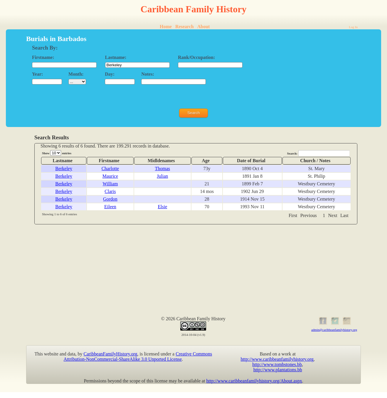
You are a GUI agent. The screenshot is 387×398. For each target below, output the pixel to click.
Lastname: (116, 57)
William (110, 183)
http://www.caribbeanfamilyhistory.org (277, 359)
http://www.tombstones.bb (277, 364)
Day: (110, 74)
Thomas (162, 168)
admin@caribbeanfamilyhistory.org (334, 329)
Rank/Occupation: (196, 57)
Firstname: (43, 57)
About (203, 26)
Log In (353, 27)
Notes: (147, 74)
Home (166, 26)
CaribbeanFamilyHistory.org (110, 353)
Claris (110, 191)
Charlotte (110, 168)
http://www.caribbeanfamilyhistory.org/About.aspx (254, 380)
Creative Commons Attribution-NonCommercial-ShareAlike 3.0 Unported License (138, 356)
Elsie (162, 206)
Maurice (110, 176)
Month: (76, 74)
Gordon (110, 199)
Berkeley (63, 168)
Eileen (110, 206)
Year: (37, 74)
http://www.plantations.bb (277, 369)
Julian (162, 176)
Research (184, 26)
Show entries (56, 153)
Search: (318, 153)
